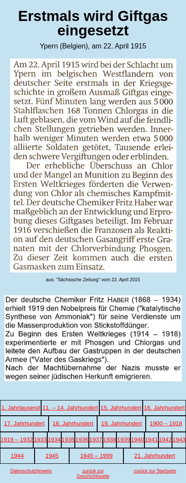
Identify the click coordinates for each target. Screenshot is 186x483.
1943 (179, 439)
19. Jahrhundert (121, 423)
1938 (109, 439)
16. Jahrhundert (164, 407)
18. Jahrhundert (73, 423)
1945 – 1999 (96, 455)
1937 (95, 439)
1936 (81, 439)
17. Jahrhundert (24, 423)
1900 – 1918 (166, 423)
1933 (40, 439)
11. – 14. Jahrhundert (70, 407)
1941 (151, 439)
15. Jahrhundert (121, 407)
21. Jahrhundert (154, 455)
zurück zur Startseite (155, 470)
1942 (165, 439)
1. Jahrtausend (20, 407)
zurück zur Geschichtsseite (93, 473)
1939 (123, 439)
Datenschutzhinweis (31, 470)
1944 (17, 455)
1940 (137, 439)
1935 (68, 439)
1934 (54, 439)
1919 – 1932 (16, 439)
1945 (52, 455)
